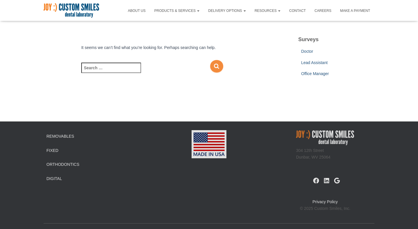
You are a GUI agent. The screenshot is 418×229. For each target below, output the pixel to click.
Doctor (307, 51)
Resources (267, 11)
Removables (60, 136)
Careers (322, 11)
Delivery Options (227, 11)
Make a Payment (355, 11)
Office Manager (315, 73)
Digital (54, 178)
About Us (136, 11)
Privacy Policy (325, 201)
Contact (297, 11)
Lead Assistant (314, 62)
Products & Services (177, 11)
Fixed (52, 150)
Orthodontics (62, 164)
